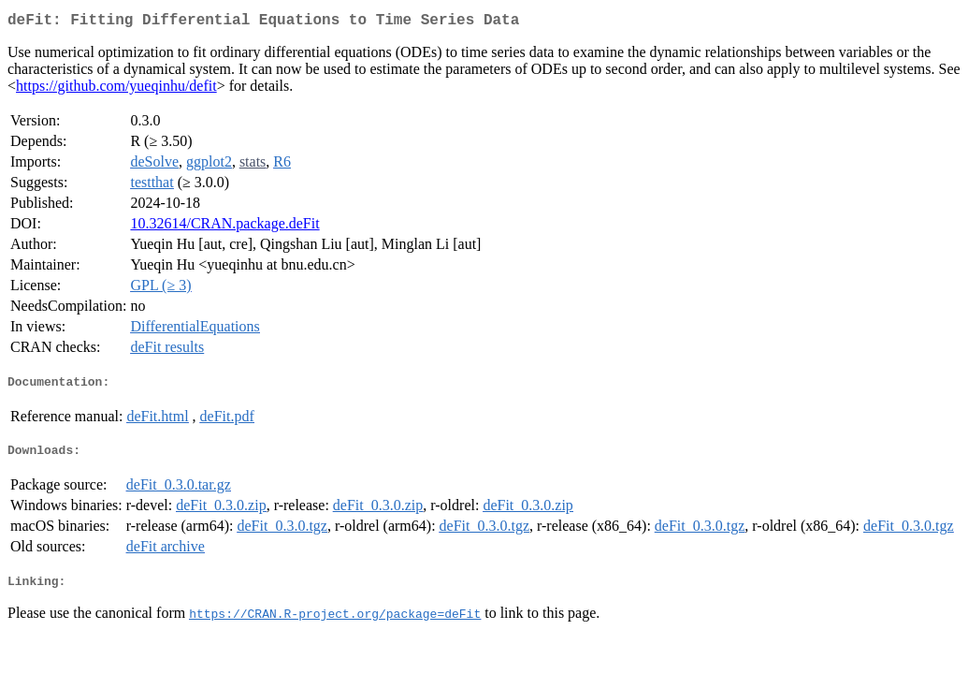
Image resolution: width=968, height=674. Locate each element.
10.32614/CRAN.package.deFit (224, 227)
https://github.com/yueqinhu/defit (116, 89)
